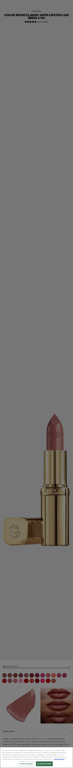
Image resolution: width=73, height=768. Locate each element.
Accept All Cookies (44, 764)
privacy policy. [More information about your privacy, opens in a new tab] (59, 759)
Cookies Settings (26, 764)
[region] (36, 757)
